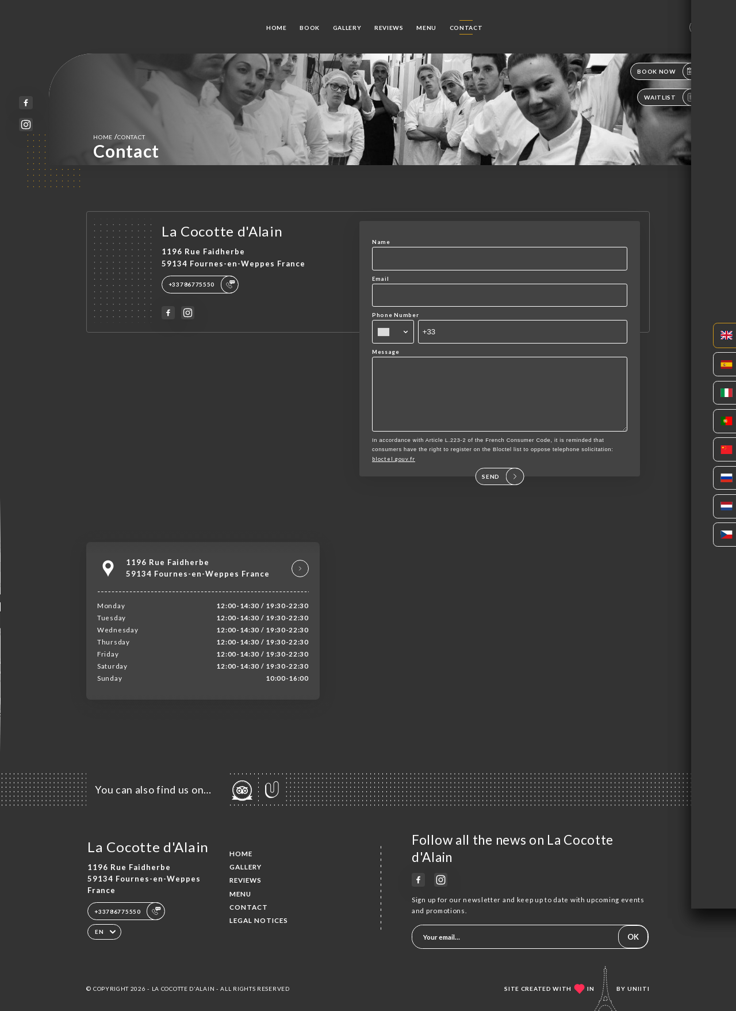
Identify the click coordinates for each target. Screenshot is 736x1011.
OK (633, 936)
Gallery (347, 27)
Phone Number (395, 315)
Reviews (389, 27)
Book (310, 27)
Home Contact (119, 136)
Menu (426, 27)
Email (380, 279)
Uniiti (638, 988)
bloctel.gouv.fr (393, 471)
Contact (466, 27)
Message (386, 352)
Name (381, 242)
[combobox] (393, 331)
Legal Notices (258, 920)
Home (276, 27)
